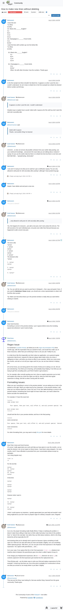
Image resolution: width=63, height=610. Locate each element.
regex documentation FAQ (46, 347)
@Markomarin (20, 97)
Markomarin (10, 20)
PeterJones (10, 338)
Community (18, 3)
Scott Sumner (11, 97)
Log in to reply (55, 15)
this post (39, 432)
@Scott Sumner (19, 575)
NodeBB (30, 597)
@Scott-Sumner (12, 125)
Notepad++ (37, 594)
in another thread (21, 347)
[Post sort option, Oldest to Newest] (49, 15)
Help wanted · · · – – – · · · (15, 12)
